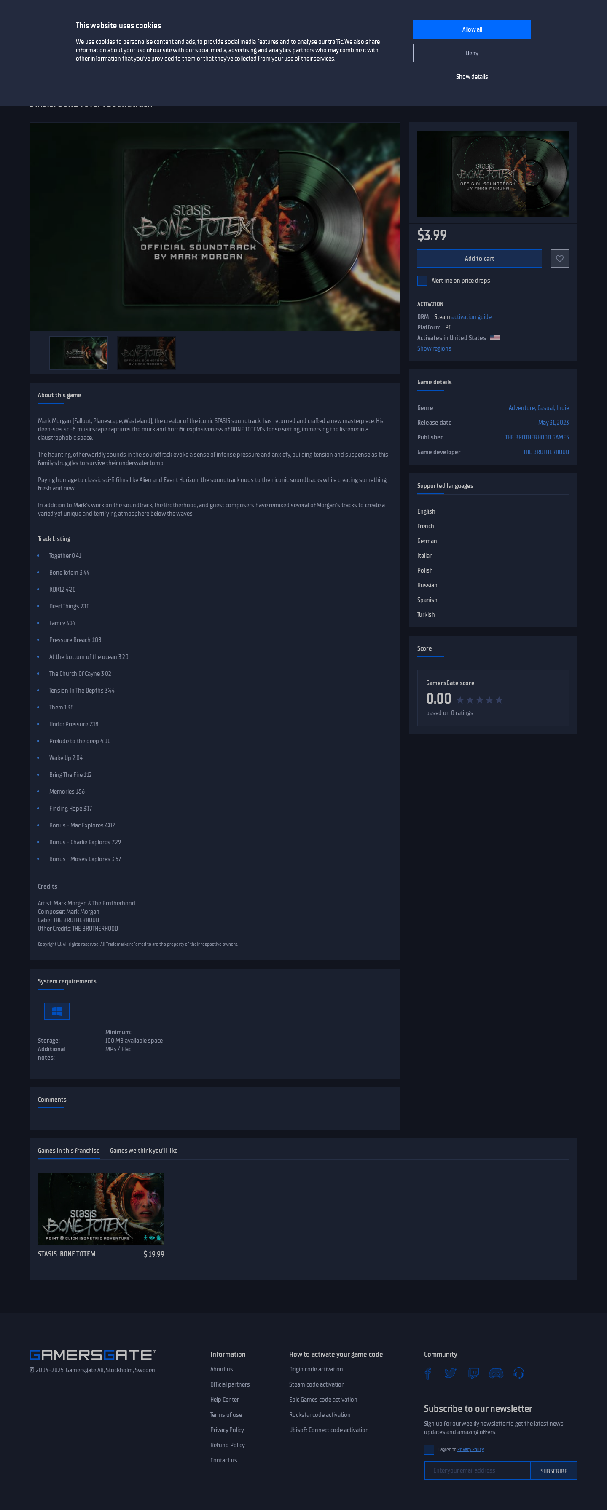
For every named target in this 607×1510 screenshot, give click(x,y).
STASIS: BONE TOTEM (67, 1253)
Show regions (434, 348)
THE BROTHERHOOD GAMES (537, 437)
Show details (472, 76)
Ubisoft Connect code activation (329, 1430)
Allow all (472, 29)
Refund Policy (227, 1445)
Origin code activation (316, 1369)
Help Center (224, 1399)
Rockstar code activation (320, 1415)
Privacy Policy (227, 1430)
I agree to (461, 1449)
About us (221, 1369)
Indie (562, 408)
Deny (472, 53)
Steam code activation (317, 1384)
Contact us (223, 1460)
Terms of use (226, 1415)
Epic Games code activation (323, 1399)
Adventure (522, 408)
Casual (545, 408)
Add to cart (480, 258)
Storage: (49, 1040)
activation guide (471, 317)
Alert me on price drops (461, 280)
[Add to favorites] (560, 258)
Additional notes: (51, 1053)
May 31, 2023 (553, 422)
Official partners (230, 1384)
